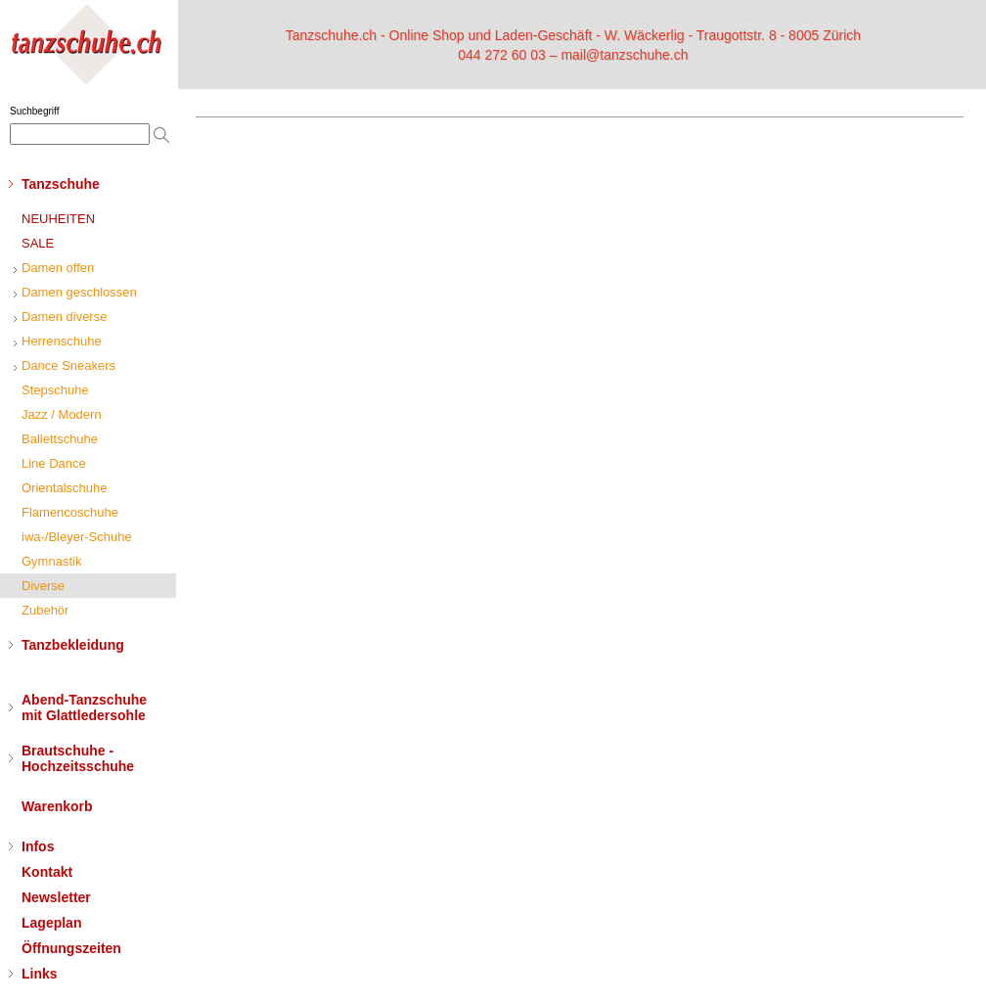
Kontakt (47, 872)
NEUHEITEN (58, 218)
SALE (38, 243)
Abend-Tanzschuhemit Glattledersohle (84, 707)
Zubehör (45, 610)
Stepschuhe (55, 390)
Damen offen (58, 267)
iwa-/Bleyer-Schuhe (77, 536)
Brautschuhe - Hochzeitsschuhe (78, 758)
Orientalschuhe (64, 487)
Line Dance (54, 463)
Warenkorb (57, 806)
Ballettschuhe (60, 439)
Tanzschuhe (61, 184)
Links (40, 973)
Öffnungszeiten (71, 948)
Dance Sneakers (68, 365)
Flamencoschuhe (70, 512)
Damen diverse (64, 316)
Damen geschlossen (79, 292)
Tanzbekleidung (73, 645)
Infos (38, 846)
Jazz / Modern (62, 414)
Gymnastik (51, 561)
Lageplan (51, 923)
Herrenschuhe (62, 341)
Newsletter (56, 897)
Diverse (43, 585)
